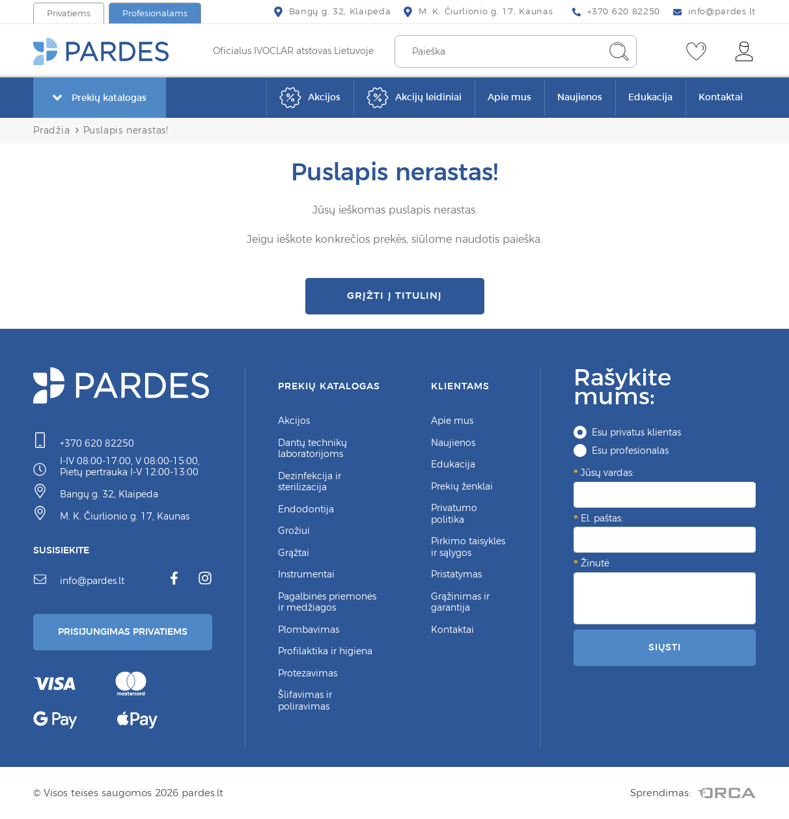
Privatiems (68, 13)
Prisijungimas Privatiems (122, 631)
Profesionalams (154, 13)
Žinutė (595, 563)
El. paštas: (602, 518)
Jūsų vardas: (607, 472)
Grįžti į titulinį (394, 295)
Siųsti (664, 647)
